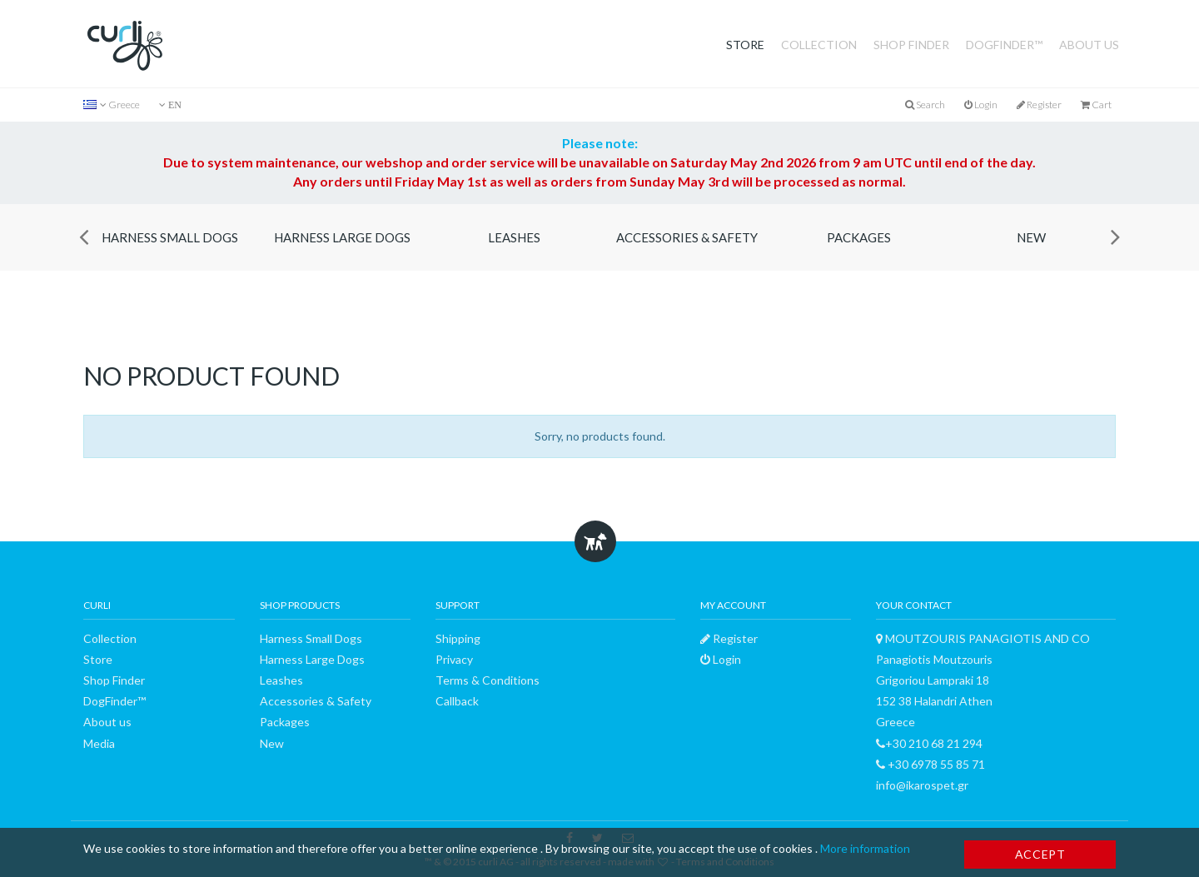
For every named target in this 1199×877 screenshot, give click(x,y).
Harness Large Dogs (342, 237)
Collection (819, 44)
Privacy (454, 659)
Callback (457, 701)
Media (99, 743)
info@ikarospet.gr (922, 785)
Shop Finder (911, 44)
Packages (859, 237)
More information (865, 848)
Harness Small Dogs (170, 237)
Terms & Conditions (487, 680)
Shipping (457, 638)
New (1031, 237)
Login (981, 104)
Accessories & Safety (687, 237)
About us (1089, 44)
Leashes (514, 237)
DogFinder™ (1004, 44)
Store (745, 44)
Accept (1040, 854)
